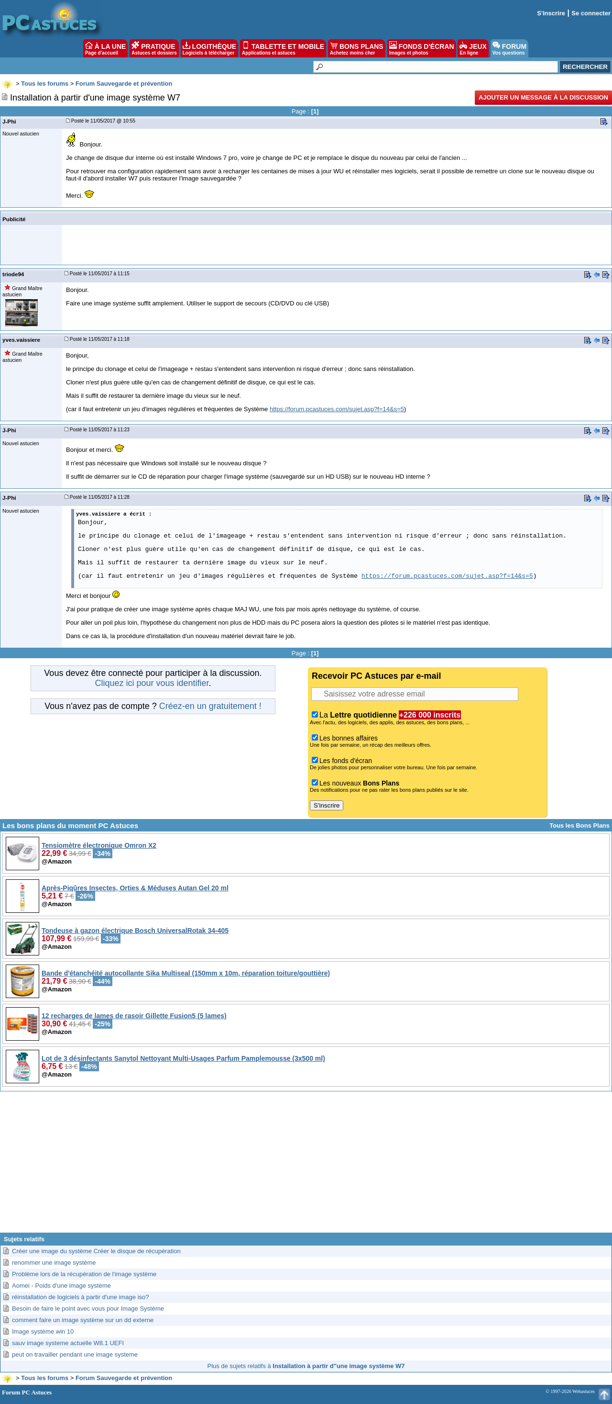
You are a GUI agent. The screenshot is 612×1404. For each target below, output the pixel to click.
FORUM (509, 48)
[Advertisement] (306, 1166)
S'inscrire (551, 13)
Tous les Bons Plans (579, 825)
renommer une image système (54, 1262)
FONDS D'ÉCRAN (421, 48)
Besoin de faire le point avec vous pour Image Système (88, 1308)
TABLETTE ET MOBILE (283, 48)
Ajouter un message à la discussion (543, 97)
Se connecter (591, 13)
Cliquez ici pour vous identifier (151, 683)
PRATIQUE (154, 48)
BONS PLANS (356, 48)
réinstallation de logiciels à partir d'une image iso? (80, 1297)
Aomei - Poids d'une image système (61, 1285)
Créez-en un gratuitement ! (210, 706)
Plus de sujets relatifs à (306, 1366)
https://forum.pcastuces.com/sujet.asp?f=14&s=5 (337, 409)
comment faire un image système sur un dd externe (82, 1320)
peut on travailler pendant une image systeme (75, 1354)
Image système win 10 (43, 1331)
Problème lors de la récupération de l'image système (84, 1274)
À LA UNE (105, 48)
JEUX (472, 48)
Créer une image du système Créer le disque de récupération (96, 1251)
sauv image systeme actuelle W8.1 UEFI (68, 1343)
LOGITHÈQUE (209, 48)
